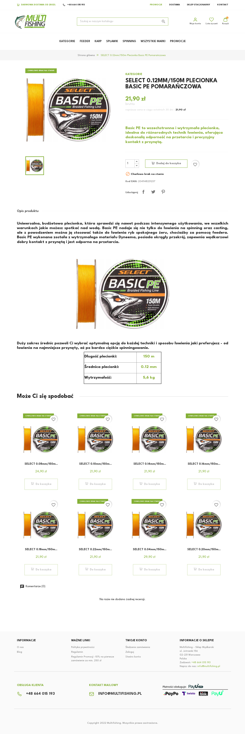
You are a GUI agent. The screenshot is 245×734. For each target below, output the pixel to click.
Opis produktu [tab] (28, 211)
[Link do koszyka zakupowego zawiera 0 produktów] (225, 21)
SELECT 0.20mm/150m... (204, 549)
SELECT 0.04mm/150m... (149, 549)
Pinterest (163, 192)
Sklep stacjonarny (198, 5)
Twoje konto (136, 640)
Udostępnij (143, 192)
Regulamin (77, 652)
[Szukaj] (122, 21)
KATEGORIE (67, 41)
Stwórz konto (133, 657)
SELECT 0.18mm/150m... (41, 549)
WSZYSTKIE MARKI (153, 41)
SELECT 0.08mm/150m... (41, 464)
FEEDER (85, 41)
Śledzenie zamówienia (137, 647)
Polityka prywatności (82, 647)
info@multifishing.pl (208, 666)
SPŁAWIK (112, 41)
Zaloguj (129, 652)
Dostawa (174, 5)
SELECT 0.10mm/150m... (95, 464)
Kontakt (222, 5)
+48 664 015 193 (74, 5)
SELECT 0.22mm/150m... (95, 549)
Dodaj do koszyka (168, 163)
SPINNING (129, 41)
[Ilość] (130, 163)
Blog (19, 652)
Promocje (156, 5)
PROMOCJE (178, 41)
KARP (98, 41)
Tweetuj (153, 192)
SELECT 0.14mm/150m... (149, 464)
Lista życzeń (212, 21)
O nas (20, 647)
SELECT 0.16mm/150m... (204, 464)
